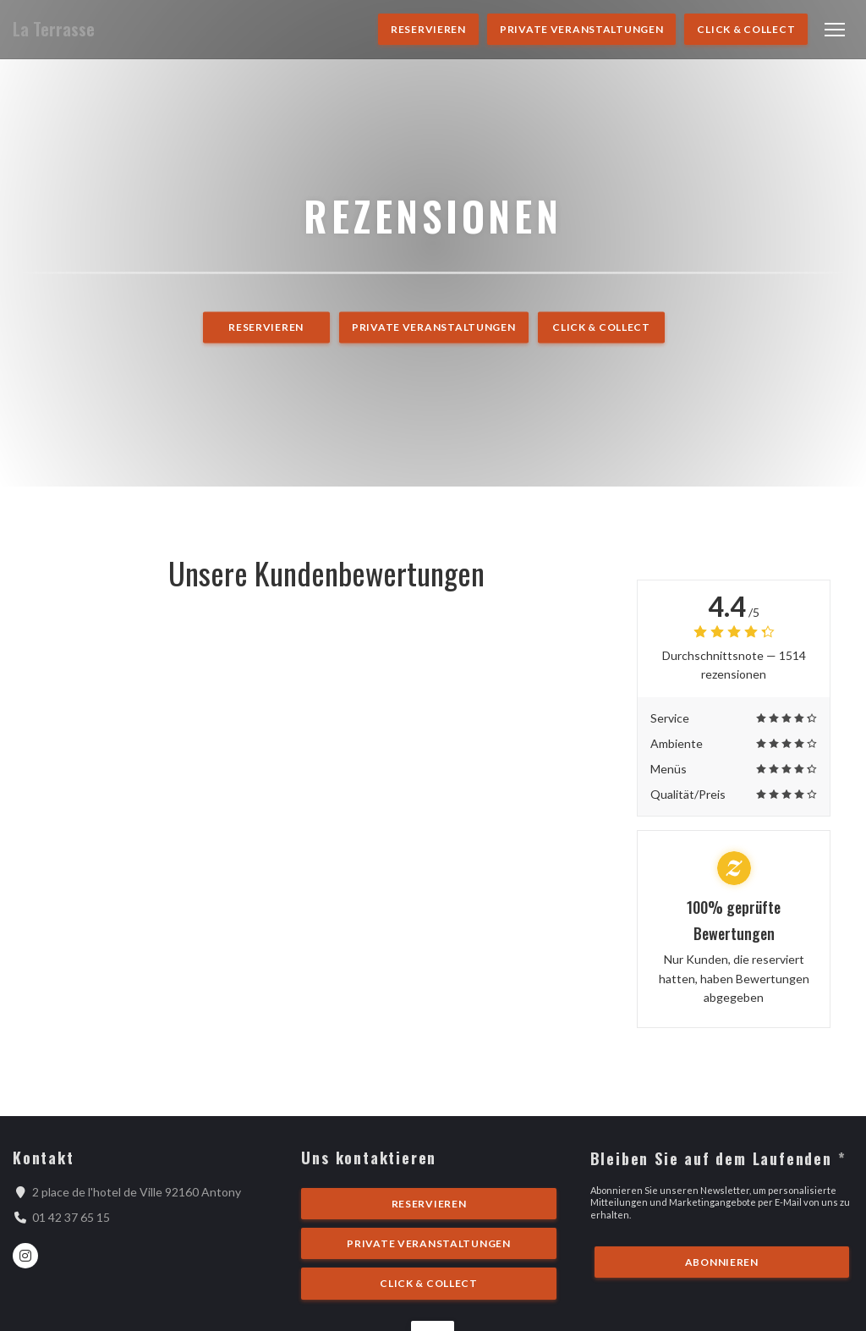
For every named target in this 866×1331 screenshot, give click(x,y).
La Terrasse (54, 29)
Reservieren (428, 29)
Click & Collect (746, 29)
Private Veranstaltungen (582, 29)
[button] (834, 29)
